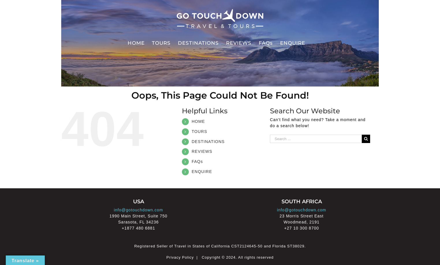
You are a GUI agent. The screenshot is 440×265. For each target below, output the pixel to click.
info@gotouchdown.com (138, 210)
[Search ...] (316, 139)
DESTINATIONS (208, 141)
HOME (198, 121)
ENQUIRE (202, 171)
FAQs (197, 161)
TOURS (199, 131)
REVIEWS (202, 151)
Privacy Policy (180, 257)
